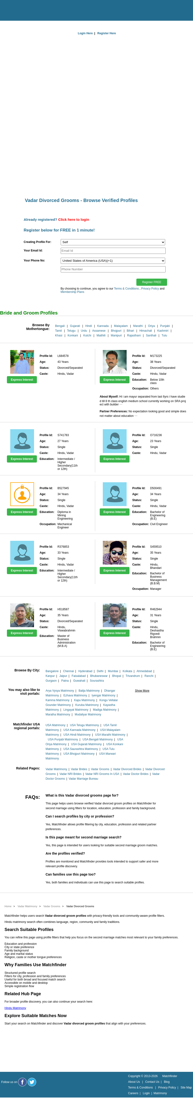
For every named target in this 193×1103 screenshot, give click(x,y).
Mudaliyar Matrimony (88, 714)
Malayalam (121, 326)
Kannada (103, 326)
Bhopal (116, 676)
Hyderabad (85, 671)
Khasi (58, 335)
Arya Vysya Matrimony (59, 690)
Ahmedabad (144, 671)
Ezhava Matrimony (75, 695)
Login (146, 1093)
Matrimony (160, 1093)
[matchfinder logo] (24, 10)
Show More (142, 690)
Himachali (145, 330)
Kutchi (87, 335)
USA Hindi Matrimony (77, 734)
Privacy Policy (150, 288)
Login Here (85, 33)
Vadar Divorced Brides (127, 769)
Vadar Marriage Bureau (83, 778)
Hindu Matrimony (15, 1008)
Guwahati (79, 680)
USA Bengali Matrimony (98, 739)
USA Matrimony (55, 725)
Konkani (73, 335)
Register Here (106, 33)
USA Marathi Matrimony (110, 734)
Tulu (164, 335)
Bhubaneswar (99, 676)
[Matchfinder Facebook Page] (22, 1082)
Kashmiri (162, 330)
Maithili (101, 335)
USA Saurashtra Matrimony (81, 749)
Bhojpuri (116, 330)
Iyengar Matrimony (103, 695)
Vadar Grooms (100, 769)
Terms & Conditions (126, 288)
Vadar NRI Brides (70, 774)
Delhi (100, 671)
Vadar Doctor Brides (135, 774)
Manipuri (116, 335)
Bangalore (52, 671)
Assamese (99, 330)
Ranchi (148, 676)
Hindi (88, 326)
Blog (167, 1081)
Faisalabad (79, 676)
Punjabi (165, 326)
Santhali (151, 335)
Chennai (68, 671)
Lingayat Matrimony (76, 709)
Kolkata (127, 671)
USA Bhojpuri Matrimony (79, 753)
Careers (133, 1093)
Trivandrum (133, 676)
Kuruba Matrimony (87, 705)
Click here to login (73, 219)
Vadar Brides (79, 769)
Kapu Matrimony (84, 700)
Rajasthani (134, 335)
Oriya (151, 326)
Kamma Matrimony (57, 700)
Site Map (186, 1087)
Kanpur (50, 676)
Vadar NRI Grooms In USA (102, 774)
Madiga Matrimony (104, 709)
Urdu (84, 330)
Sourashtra (97, 680)
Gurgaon (51, 680)
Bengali (60, 326)
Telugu (71, 330)
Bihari (130, 330)
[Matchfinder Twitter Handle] (32, 1082)
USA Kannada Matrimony (80, 730)
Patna (65, 680)
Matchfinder (169, 1076)
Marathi (138, 326)
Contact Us (152, 1081)
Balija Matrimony (89, 690)
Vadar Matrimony (56, 769)
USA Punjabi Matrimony (63, 739)
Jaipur (63, 676)
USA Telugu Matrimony (84, 725)
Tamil (58, 330)
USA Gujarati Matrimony (86, 744)
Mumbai (113, 671)
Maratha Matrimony (57, 714)
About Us (134, 1081)
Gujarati (75, 326)
